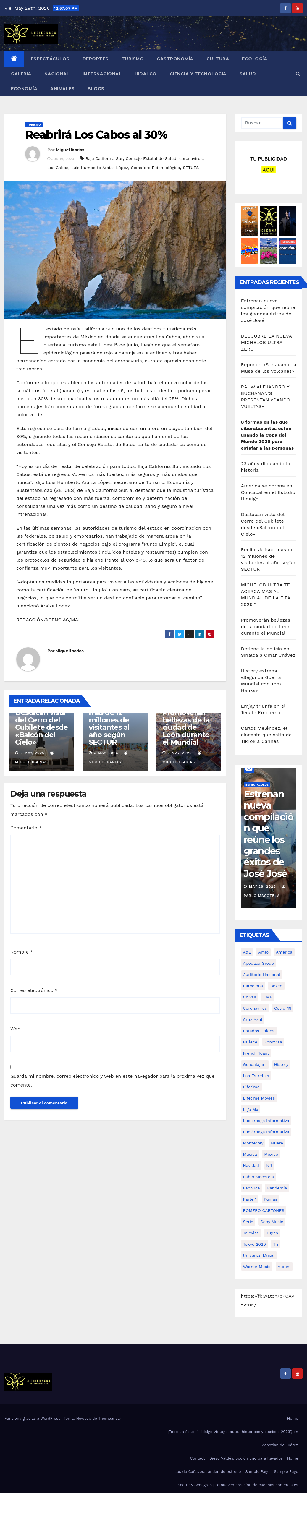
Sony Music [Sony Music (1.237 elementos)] (272, 1221)
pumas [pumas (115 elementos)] (270, 1199)
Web (15, 1029)
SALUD (248, 74)
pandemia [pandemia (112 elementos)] (277, 1188)
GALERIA (21, 74)
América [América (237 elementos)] (284, 952)
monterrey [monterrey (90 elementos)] (253, 1143)
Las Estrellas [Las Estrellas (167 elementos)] (256, 1075)
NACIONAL (57, 74)
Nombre (21, 952)
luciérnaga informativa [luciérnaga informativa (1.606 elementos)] (266, 1131)
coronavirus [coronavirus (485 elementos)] (255, 1008)
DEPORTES (96, 58)
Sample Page (257, 1471)
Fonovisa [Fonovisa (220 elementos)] (273, 1042)
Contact (197, 1458)
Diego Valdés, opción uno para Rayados (246, 1458)
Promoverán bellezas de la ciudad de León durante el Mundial (186, 727)
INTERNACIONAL (102, 74)
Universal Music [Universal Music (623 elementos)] (258, 1255)
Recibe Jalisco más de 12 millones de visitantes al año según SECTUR (113, 723)
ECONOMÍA (24, 88)
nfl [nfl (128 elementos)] (269, 1165)
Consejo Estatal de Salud (151, 158)
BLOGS (96, 88)
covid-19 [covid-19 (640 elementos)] (282, 1008)
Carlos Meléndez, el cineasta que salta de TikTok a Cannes (266, 734)
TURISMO (133, 58)
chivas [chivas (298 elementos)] (249, 997)
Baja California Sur (104, 158)
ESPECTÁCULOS (50, 58)
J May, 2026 (32, 753)
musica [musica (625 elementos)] (250, 1154)
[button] (298, 74)
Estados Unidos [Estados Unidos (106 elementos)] (258, 1030)
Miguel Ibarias (70, 150)
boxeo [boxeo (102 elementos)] (276, 985)
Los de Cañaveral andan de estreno (207, 1471)
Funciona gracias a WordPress (33, 1418)
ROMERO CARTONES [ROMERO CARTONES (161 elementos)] (264, 1210)
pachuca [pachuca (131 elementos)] (251, 1188)
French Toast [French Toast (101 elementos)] (256, 1053)
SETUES (191, 167)
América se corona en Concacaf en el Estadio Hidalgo (268, 492)
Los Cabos (57, 167)
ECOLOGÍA (254, 58)
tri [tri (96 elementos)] (275, 1244)
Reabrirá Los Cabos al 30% (96, 135)
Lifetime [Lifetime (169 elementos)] (251, 1086)
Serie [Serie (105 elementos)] (248, 1221)
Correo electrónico (34, 990)
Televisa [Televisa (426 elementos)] (251, 1233)
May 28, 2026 (262, 886)
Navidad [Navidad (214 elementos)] (251, 1165)
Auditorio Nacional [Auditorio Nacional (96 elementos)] (261, 974)
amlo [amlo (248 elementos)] (263, 952)
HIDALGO (146, 74)
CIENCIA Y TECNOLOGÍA (198, 74)
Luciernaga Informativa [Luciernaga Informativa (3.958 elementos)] (266, 1120)
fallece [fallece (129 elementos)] (250, 1042)
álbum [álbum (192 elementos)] (284, 1266)
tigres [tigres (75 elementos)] (272, 1233)
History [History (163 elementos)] (281, 1064)
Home (292, 1418)
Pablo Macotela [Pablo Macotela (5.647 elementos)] (258, 1176)
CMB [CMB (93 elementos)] (267, 997)
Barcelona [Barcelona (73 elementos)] (253, 985)
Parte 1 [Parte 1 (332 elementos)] (250, 1199)
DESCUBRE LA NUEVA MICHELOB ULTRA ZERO (266, 342)
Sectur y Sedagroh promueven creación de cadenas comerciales (238, 1485)
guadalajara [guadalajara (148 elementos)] (255, 1064)
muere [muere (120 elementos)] (277, 1143)
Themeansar (109, 1418)
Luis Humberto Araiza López (99, 167)
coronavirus (191, 158)
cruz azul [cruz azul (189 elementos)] (252, 1019)
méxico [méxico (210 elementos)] (271, 1154)
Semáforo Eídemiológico (155, 167)
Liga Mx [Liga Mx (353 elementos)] (250, 1109)
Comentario (26, 828)
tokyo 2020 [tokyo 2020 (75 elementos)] (254, 1244)
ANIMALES (62, 88)
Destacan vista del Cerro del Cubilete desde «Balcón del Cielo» (41, 727)
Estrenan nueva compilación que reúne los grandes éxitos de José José (268, 833)
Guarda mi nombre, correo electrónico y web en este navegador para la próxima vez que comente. (112, 1080)
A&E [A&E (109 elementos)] (247, 952)
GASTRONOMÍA (175, 58)
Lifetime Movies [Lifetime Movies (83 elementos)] (259, 1098)
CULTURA (217, 58)
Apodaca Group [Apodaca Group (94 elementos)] (258, 963)
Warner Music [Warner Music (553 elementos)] (257, 1266)
